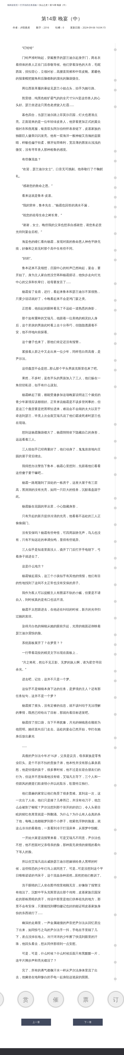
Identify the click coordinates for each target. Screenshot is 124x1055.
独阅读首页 (12, 5)
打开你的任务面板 (28, 5)
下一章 (88, 1022)
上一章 (36, 1022)
